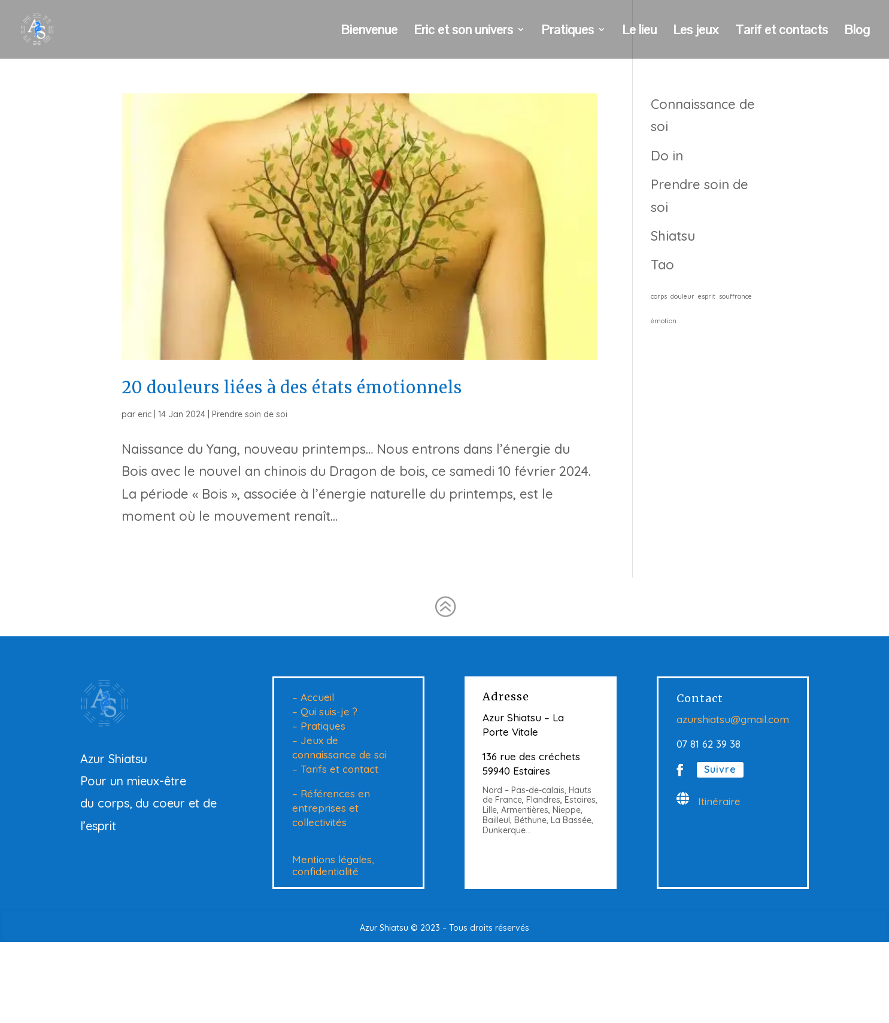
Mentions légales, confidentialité (333, 865)
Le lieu (639, 31)
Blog (857, 31)
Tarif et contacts (781, 31)
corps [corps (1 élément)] (659, 296)
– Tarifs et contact (335, 769)
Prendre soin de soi (249, 414)
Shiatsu (673, 235)
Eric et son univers (463, 31)
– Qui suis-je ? (324, 711)
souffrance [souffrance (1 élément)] (735, 296)
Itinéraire (719, 801)
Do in (667, 155)
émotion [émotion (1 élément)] (663, 321)
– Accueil (313, 697)
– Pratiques (318, 726)
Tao (662, 264)
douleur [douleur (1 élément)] (682, 296)
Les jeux (696, 31)
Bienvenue (369, 31)
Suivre (720, 769)
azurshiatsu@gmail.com (732, 719)
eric (144, 414)
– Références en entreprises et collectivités (331, 807)
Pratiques (567, 31)
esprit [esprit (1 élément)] (706, 296)
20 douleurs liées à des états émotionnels (292, 387)
